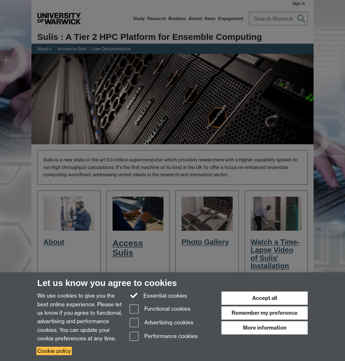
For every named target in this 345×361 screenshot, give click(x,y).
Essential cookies (158, 295)
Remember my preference (265, 313)
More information (265, 327)
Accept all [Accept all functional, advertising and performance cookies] (264, 298)
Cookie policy (54, 351)
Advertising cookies (161, 323)
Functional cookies (160, 309)
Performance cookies (163, 336)
